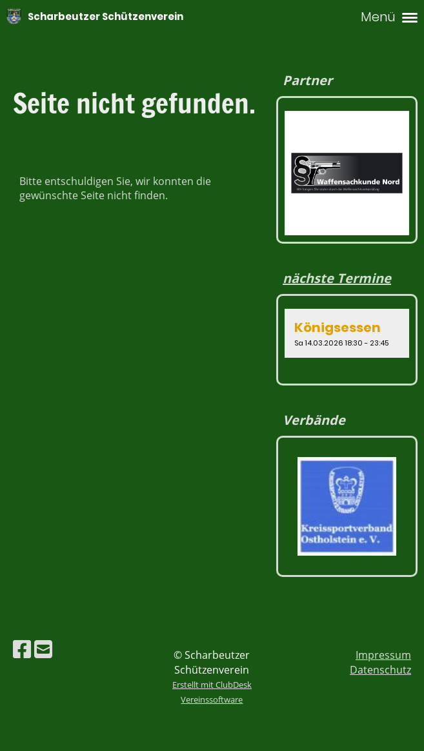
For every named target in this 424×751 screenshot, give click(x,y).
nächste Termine (337, 278)
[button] (347, 333)
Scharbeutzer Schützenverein (105, 16)
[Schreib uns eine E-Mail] (43, 649)
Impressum (383, 655)
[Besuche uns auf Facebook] (22, 649)
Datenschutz (380, 670)
